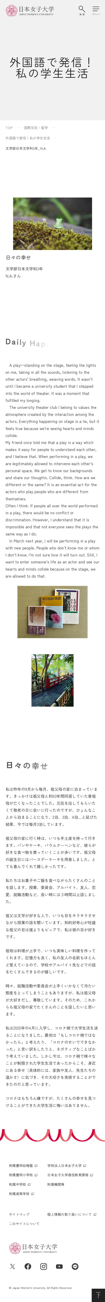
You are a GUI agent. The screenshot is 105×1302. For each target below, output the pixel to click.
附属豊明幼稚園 (21, 1165)
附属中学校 (17, 1184)
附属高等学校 (19, 1193)
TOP (9, 127)
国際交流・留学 (36, 127)
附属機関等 (55, 1184)
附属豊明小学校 (21, 1174)
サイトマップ (19, 1214)
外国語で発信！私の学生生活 (28, 138)
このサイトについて (24, 1223)
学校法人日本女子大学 (64, 1165)
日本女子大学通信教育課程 (67, 1174)
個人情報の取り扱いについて (69, 1214)
